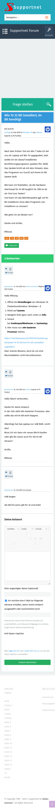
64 (26, 238)
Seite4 (9, 718)
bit (21, 238)
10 (12, 238)
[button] (13, 529)
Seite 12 (8, 752)
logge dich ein (14, 651)
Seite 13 (8, 756)
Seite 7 (7, 731)
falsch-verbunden (32, 286)
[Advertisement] (27, 67)
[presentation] (26, 642)
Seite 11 (8, 747)
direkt (7, 777)
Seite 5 (7, 722)
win (7, 238)
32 (17, 238)
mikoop (39, 132)
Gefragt (7, 132)
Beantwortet (8, 286)
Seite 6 (7, 726)
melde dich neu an (31, 651)
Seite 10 (8, 743)
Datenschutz (48, 710)
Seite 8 (7, 735)
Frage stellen (23, 104)
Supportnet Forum (24, 31)
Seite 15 (8, 764)
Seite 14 (8, 760)
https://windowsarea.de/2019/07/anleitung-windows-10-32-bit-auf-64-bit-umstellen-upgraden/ (26, 342)
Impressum (48, 697)
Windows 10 (27, 132)
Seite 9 (7, 739)
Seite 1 (9, 705)
